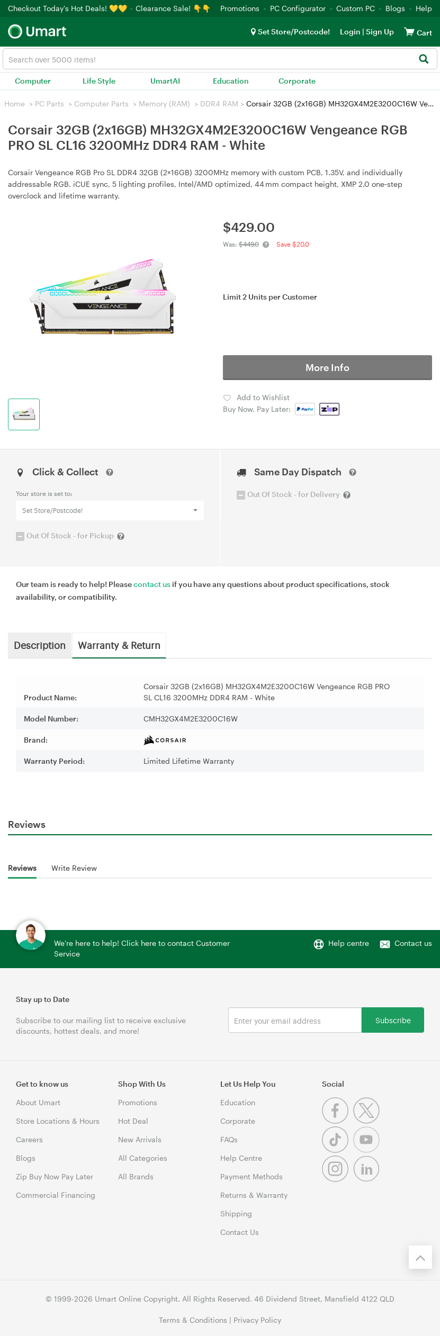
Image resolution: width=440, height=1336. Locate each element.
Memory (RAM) (164, 103)
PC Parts (49, 103)
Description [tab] (40, 644)
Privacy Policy (257, 1319)
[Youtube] (367, 1149)
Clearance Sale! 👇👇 (173, 8)
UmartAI (165, 80)
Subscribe (393, 1020)
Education (231, 80)
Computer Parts (101, 103)
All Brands (136, 1176)
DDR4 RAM (219, 103)
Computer (33, 80)
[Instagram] (337, 1179)
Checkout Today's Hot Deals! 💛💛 (68, 8)
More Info (327, 367)
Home (14, 103)
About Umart (38, 1102)
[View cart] (409, 31)
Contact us (413, 942)
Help (424, 8)
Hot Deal (133, 1120)
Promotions (239, 8)
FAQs (229, 1139)
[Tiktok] (337, 1149)
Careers (29, 1139)
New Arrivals (139, 1139)
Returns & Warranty (254, 1194)
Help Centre (241, 1157)
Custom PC (355, 8)
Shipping (236, 1213)
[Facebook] (337, 1120)
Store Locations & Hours (58, 1120)
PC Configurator (298, 8)
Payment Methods (251, 1176)
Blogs (395, 8)
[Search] (423, 59)
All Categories (142, 1157)
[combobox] (220, 59)
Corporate (297, 80)
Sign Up (379, 31)
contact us (151, 584)
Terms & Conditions (193, 1319)
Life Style (99, 80)
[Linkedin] (367, 1179)
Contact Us (239, 1231)
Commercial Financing (55, 1194)
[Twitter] (367, 1120)
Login (350, 31)
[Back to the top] (420, 1257)
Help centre (348, 942)
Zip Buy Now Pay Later (54, 1176)
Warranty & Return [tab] (119, 644)
